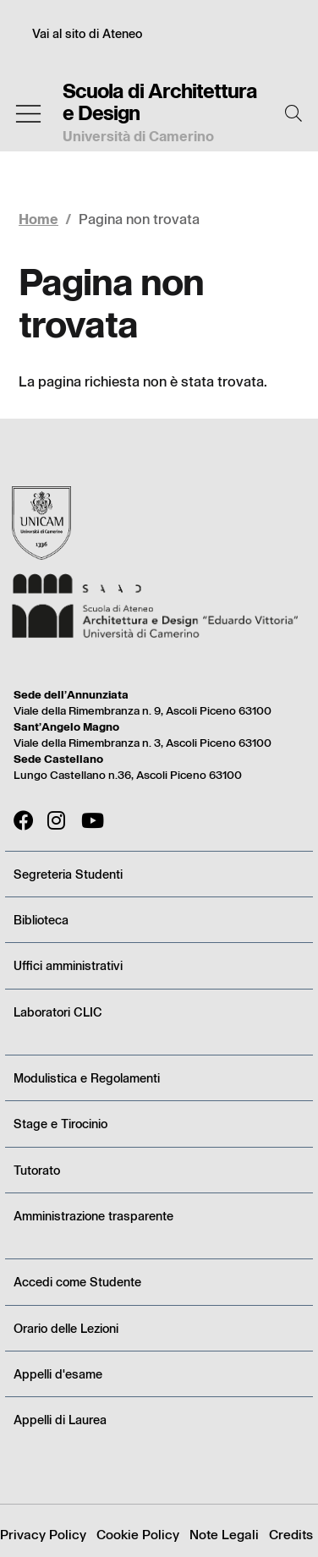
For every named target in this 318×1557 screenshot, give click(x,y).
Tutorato (37, 1170)
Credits (291, 1534)
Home (38, 219)
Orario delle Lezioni (66, 1328)
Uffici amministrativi (68, 965)
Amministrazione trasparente (93, 1216)
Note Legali (224, 1534)
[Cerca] (293, 113)
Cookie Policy (137, 1534)
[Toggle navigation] (28, 114)
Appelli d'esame (58, 1374)
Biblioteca (41, 920)
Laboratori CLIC (58, 1012)
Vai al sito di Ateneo (87, 33)
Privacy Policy (43, 1534)
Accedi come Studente (77, 1282)
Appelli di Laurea (60, 1419)
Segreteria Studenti (68, 874)
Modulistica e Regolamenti (87, 1078)
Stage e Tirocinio (60, 1123)
